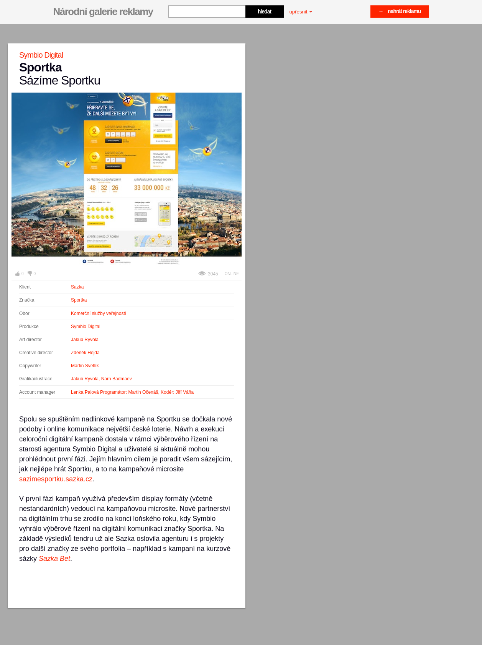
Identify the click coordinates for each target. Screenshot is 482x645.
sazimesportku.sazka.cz (55, 479)
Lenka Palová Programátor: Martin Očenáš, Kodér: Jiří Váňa (132, 392)
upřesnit (301, 12)
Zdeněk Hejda (85, 352)
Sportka (79, 300)
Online (232, 274)
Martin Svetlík (85, 365)
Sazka (77, 287)
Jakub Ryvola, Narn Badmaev (101, 378)
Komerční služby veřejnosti (98, 313)
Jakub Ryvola (85, 339)
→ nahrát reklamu (399, 11)
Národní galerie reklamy (103, 11)
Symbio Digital (85, 326)
